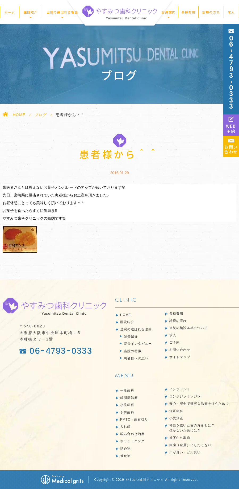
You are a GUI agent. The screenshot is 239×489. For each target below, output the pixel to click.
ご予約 (174, 342)
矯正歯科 (176, 411)
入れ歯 (125, 427)
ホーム (10, 12)
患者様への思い (136, 358)
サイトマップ (179, 357)
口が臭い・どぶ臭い (185, 452)
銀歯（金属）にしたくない (190, 445)
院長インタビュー (138, 344)
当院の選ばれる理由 (136, 329)
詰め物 (125, 448)
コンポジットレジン (185, 396)
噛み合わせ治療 (132, 434)
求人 (231, 12)
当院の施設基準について (188, 328)
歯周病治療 (129, 398)
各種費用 (188, 12)
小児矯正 (176, 418)
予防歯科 (127, 412)
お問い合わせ (179, 350)
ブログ (41, 115)
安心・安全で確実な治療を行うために (199, 403)
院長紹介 (131, 336)
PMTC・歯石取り (134, 419)
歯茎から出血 (179, 437)
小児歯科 (127, 405)
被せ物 (125, 456)
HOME (19, 115)
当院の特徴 (132, 351)
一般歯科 (127, 390)
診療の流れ (211, 12)
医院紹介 (127, 322)
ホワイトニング (132, 441)
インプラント (179, 389)
